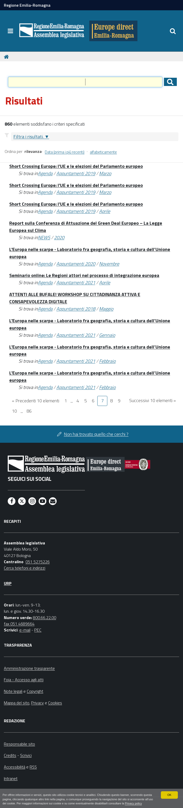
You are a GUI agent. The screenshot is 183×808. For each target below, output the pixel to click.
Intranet (11, 778)
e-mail (24, 630)
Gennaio (107, 335)
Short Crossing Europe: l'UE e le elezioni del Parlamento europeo (76, 166)
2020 (59, 237)
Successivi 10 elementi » (152, 400)
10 (14, 410)
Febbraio (107, 361)
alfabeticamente (103, 152)
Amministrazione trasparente (29, 668)
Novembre (109, 263)
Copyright (35, 691)
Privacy (37, 703)
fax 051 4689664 (19, 624)
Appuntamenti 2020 (75, 263)
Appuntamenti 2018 (75, 308)
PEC (37, 630)
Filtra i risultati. (28, 136)
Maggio (106, 308)
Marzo (105, 173)
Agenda (45, 173)
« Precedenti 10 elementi (35, 400)
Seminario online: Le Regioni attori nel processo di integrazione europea (84, 275)
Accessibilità (14, 767)
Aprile (104, 211)
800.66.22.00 (44, 617)
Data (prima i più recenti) (64, 152)
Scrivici (26, 755)
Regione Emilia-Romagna (27, 5)
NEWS (44, 237)
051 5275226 (37, 562)
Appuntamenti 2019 (75, 173)
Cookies (55, 703)
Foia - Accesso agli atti (23, 679)
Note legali (13, 691)
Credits (10, 755)
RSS (33, 767)
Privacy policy (133, 803)
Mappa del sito (16, 703)
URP (8, 583)
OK (169, 794)
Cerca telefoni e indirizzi (24, 568)
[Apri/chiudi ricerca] (172, 30)
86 (29, 410)
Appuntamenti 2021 (75, 282)
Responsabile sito (19, 744)
